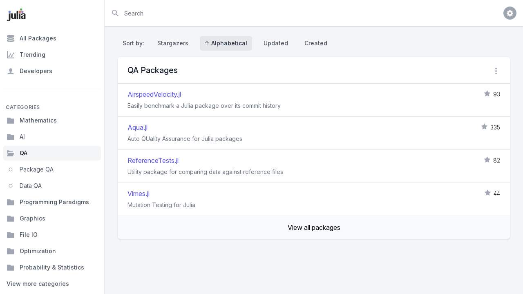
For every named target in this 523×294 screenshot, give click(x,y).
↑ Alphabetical (226, 43)
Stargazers (172, 43)
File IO (22, 235)
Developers (29, 71)
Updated (276, 43)
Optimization (31, 251)
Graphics (26, 218)
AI (16, 137)
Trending (26, 55)
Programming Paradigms (48, 202)
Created (315, 43)
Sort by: (135, 43)
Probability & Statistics (45, 267)
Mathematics (32, 120)
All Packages (31, 38)
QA (17, 153)
